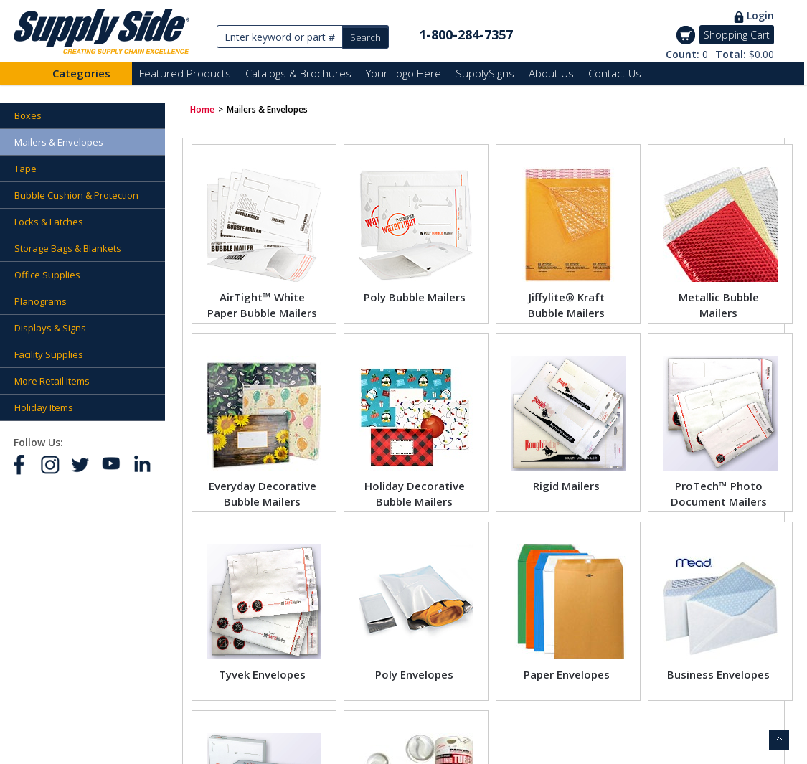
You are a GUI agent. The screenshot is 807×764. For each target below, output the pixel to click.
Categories (81, 73)
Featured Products (185, 73)
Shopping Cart (737, 35)
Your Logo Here (403, 73)
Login (760, 15)
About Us (551, 73)
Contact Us (614, 73)
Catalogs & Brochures (298, 73)
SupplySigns (485, 73)
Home (202, 109)
